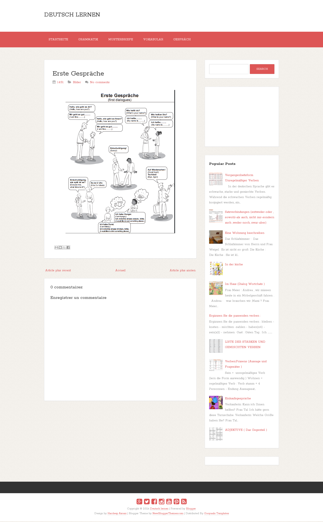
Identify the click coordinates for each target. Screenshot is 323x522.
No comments (100, 83)
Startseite (59, 40)
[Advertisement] (120, 435)
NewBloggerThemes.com (167, 514)
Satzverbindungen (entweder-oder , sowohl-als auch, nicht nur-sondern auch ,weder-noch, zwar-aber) (249, 218)
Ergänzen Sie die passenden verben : (235, 316)
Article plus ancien (182, 271)
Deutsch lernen (72, 15)
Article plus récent (58, 271)
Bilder (77, 83)
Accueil (120, 271)
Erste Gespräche (78, 74)
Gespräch (185, 40)
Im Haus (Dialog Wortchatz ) (245, 285)
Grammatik (89, 40)
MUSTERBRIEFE (122, 40)
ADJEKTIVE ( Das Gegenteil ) (246, 431)
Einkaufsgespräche (238, 399)
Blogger (191, 509)
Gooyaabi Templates (216, 514)
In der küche (234, 265)
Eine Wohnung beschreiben (244, 233)
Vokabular (156, 40)
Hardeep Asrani (117, 514)
